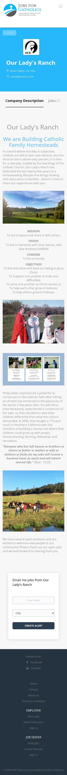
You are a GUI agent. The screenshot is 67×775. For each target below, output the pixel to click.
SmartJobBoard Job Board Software (46, 769)
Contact (33, 689)
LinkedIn (36, 668)
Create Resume (33, 749)
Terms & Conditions (33, 701)
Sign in (33, 728)
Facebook (36, 662)
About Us (33, 695)
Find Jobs (33, 743)
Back (11, 32)
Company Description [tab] (24, 100)
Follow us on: (33, 656)
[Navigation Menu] (61, 6)
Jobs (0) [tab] (54, 100)
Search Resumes (33, 722)
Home (33, 683)
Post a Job (33, 716)
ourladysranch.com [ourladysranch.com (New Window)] (22, 76)
